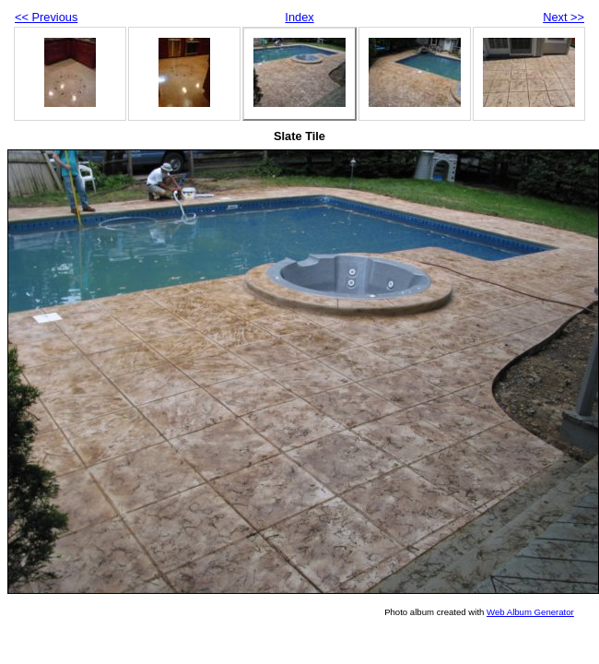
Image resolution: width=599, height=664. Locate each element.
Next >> (563, 17)
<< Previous (46, 17)
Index (299, 17)
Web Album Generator (530, 612)
